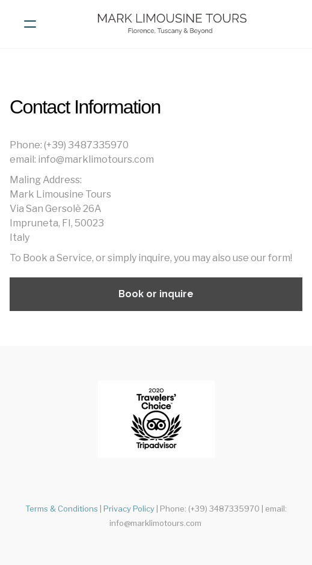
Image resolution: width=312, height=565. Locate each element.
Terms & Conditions (61, 508)
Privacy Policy (128, 508)
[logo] (172, 24)
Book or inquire (156, 294)
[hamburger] (30, 24)
